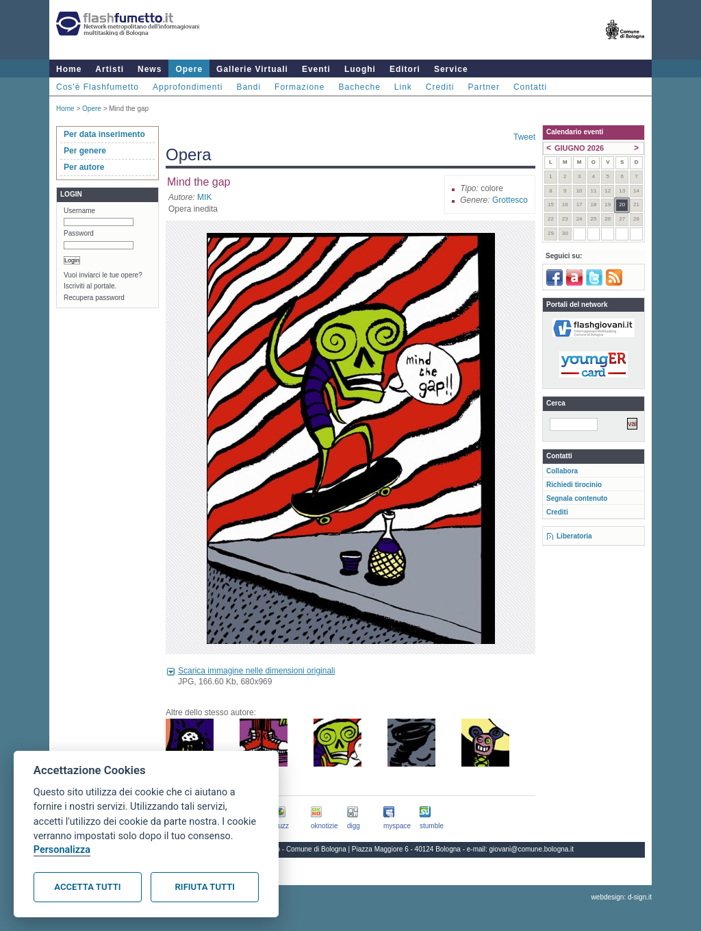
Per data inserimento (104, 134)
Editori (405, 69)
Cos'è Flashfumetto (97, 87)
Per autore (84, 167)
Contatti (530, 87)
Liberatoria (574, 536)
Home (68, 69)
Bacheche (359, 87)
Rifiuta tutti (205, 887)
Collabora (562, 471)
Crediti (440, 87)
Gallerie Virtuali (252, 69)
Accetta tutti (87, 887)
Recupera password (94, 297)
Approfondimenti (187, 87)
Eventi (316, 69)
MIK (204, 197)
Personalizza (62, 850)
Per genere (85, 151)
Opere (189, 69)
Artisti (109, 69)
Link (403, 87)
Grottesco (510, 200)
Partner (484, 87)
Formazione (299, 87)
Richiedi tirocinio (574, 484)
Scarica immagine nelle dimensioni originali (256, 670)
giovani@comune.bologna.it (531, 849)
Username (79, 210)
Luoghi (360, 69)
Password (79, 233)
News (150, 69)
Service (451, 69)
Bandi (248, 87)
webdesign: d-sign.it (621, 897)
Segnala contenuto (576, 498)
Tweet (524, 137)
